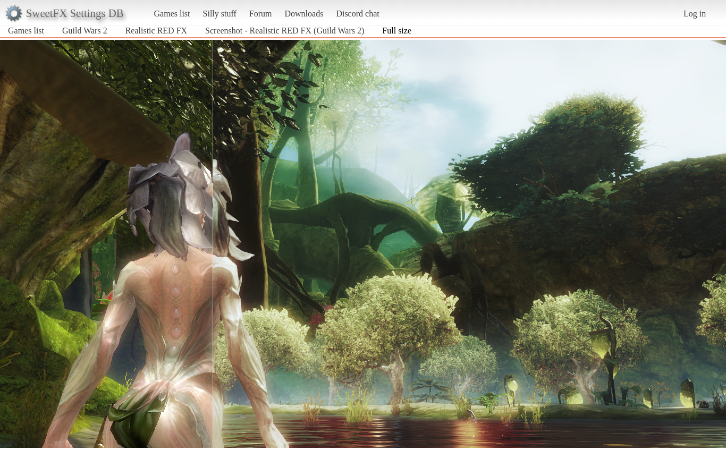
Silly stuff (220, 13)
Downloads (303, 13)
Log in (694, 13)
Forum (260, 13)
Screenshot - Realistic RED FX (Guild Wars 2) (284, 30)
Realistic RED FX (156, 30)
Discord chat (357, 13)
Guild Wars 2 (84, 30)
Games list (172, 13)
